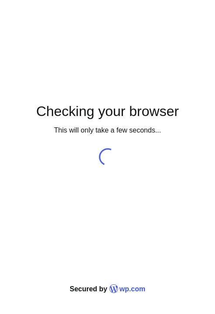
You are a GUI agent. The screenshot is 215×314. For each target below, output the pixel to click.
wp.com (127, 289)
